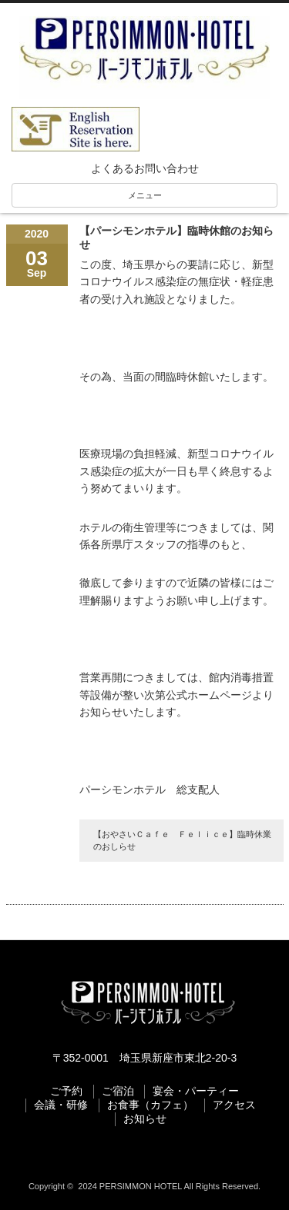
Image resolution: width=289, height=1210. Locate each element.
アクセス (234, 1105)
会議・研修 (61, 1105)
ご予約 (66, 1091)
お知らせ (144, 1118)
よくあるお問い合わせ (145, 168)
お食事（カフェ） (150, 1105)
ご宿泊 (118, 1091)
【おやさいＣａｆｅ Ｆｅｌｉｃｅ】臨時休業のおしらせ (182, 839)
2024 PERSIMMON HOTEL (130, 1186)
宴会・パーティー (196, 1091)
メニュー (145, 195)
